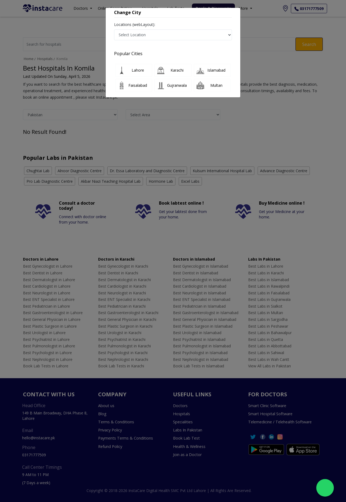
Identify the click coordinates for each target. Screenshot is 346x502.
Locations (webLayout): (134, 24)
